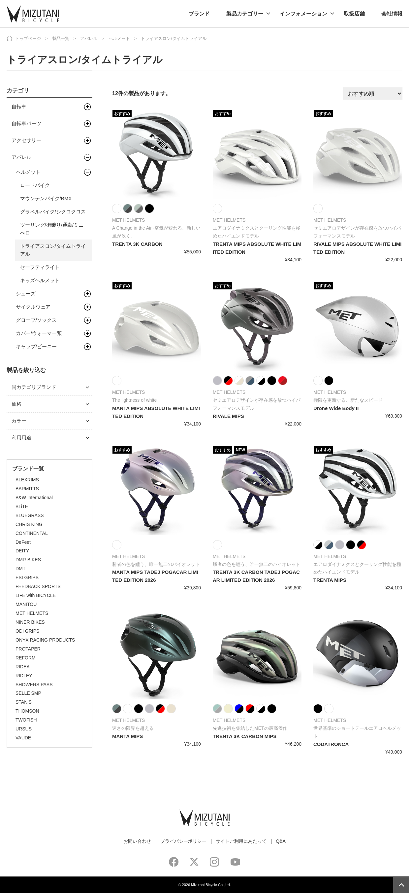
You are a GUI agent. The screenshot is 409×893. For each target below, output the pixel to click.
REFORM (26, 657)
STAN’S (24, 702)
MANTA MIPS (127, 736)
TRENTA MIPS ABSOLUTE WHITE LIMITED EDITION (257, 248)
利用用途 (21, 437)
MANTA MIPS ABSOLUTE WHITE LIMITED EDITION (156, 412)
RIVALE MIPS (228, 416)
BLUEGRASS (30, 515)
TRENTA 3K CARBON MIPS (244, 736)
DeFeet (23, 542)
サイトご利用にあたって (241, 841)
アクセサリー (26, 140)
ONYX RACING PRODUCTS (45, 640)
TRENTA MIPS (329, 580)
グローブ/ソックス (36, 320)
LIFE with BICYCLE (36, 595)
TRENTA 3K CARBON (137, 244)
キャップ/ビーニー (36, 346)
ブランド (199, 14)
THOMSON (27, 711)
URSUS (24, 728)
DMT (20, 568)
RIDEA (23, 666)
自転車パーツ (26, 123)
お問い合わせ (137, 841)
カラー (19, 421)
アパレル (88, 38)
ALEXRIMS (27, 479)
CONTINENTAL (32, 533)
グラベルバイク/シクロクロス (53, 211)
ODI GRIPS (27, 631)
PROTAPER (28, 648)
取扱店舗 (354, 14)
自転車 (19, 106)
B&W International (34, 497)
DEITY (22, 550)
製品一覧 (60, 38)
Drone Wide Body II (336, 408)
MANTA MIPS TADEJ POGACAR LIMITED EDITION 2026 (155, 576)
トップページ (28, 38)
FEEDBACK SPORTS (38, 586)
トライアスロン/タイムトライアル (53, 250)
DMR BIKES (28, 559)
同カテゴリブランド (34, 387)
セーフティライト (40, 267)
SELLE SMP (28, 693)
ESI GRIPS (27, 577)
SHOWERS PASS (34, 684)
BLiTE (22, 506)
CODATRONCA (331, 744)
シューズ (26, 293)
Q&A (281, 841)
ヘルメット (119, 38)
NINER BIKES (30, 622)
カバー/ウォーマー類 (39, 333)
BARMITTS (27, 488)
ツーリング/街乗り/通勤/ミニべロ (52, 229)
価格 (16, 404)
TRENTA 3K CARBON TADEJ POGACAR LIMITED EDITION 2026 (256, 576)
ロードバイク (35, 185)
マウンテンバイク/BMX (46, 198)
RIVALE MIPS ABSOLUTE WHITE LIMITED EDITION (357, 248)
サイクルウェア (33, 307)
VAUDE (23, 737)
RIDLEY (24, 675)
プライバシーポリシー (183, 841)
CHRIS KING (29, 524)
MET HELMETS (32, 613)
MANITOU (26, 604)
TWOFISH (26, 720)
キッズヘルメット (40, 280)
